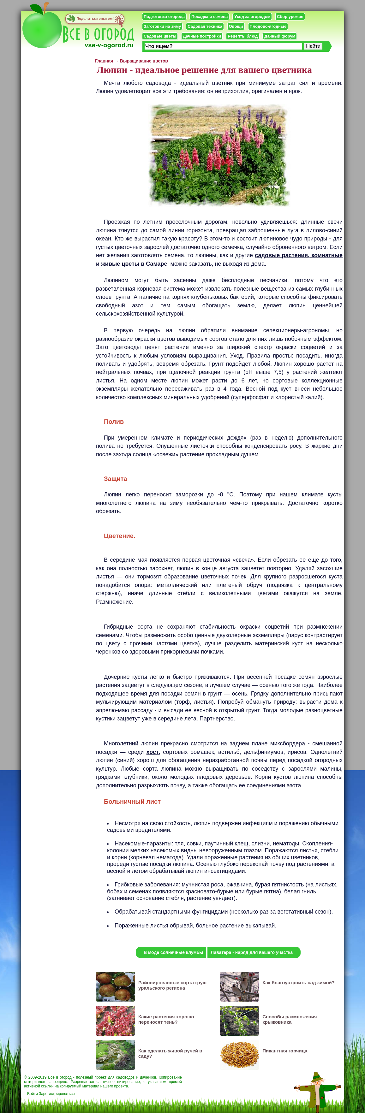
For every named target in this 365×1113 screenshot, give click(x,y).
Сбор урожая (290, 16)
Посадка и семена (209, 16)
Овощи (236, 26)
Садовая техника (205, 26)
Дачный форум (279, 36)
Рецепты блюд (243, 36)
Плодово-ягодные (268, 26)
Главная (104, 60)
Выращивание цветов (144, 60)
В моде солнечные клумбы (173, 952)
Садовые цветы (160, 36)
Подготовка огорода (164, 16)
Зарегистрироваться (57, 1094)
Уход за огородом (252, 16)
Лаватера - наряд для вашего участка (252, 952)
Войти (32, 1094)
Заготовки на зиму (162, 26)
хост (153, 752)
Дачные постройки (202, 36)
